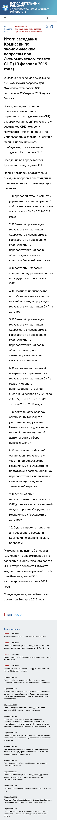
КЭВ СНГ (19, 614)
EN (52, 18)
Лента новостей (12, 629)
